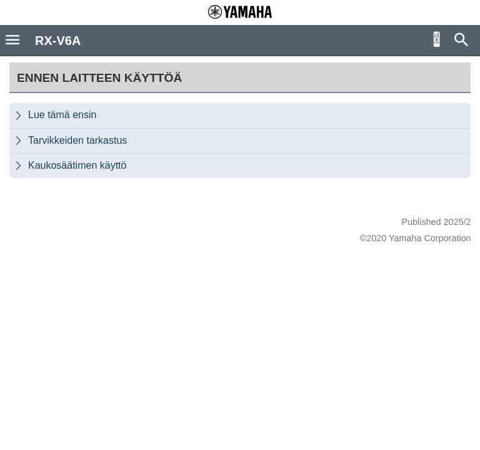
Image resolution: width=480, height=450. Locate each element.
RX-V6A (58, 41)
